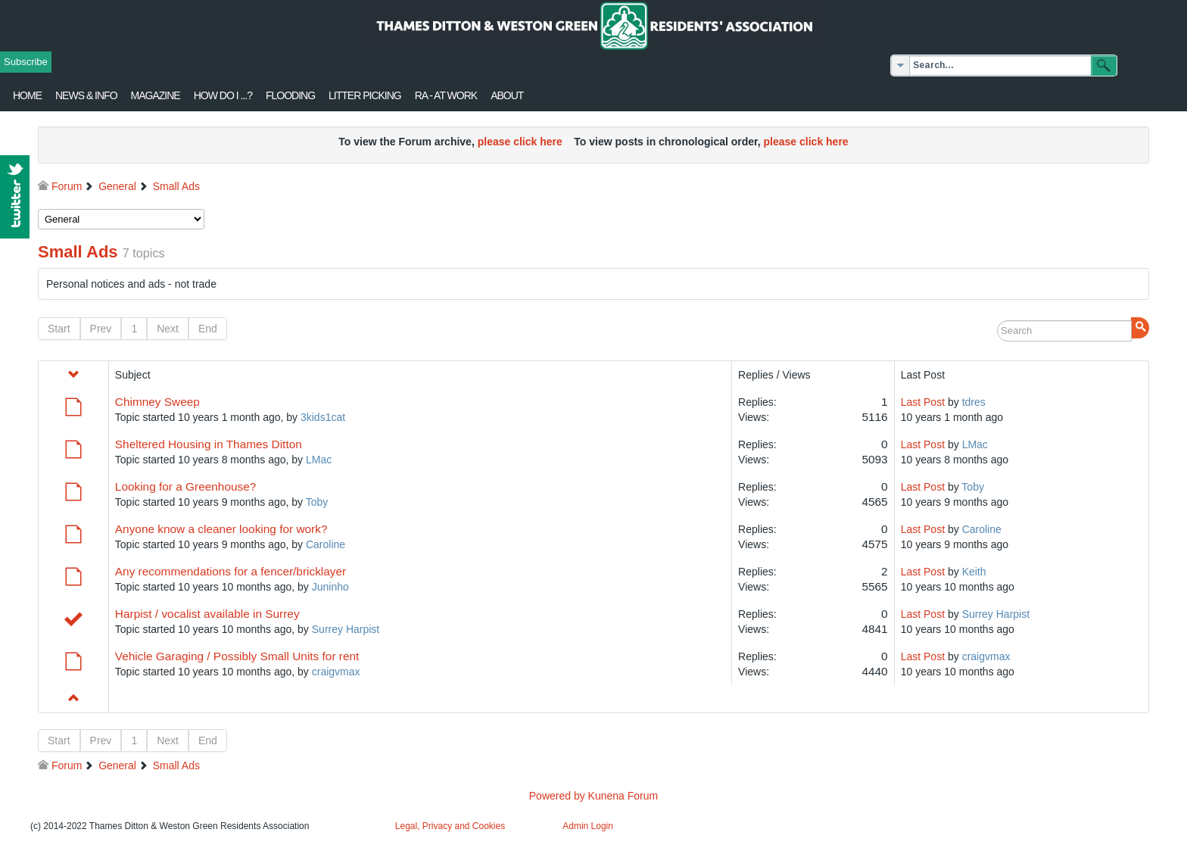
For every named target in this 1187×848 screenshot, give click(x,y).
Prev (101, 329)
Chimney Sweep (157, 401)
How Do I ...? (223, 95)
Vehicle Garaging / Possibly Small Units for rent (237, 656)
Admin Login (587, 826)
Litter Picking (365, 95)
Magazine (155, 95)
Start (59, 329)
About (507, 95)
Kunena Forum (623, 796)
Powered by (557, 796)
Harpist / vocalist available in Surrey (207, 613)
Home (27, 95)
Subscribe (26, 61)
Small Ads (176, 186)
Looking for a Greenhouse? (186, 486)
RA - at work (446, 95)
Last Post (923, 402)
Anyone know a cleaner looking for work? (221, 528)
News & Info (86, 95)
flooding (290, 95)
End (207, 329)
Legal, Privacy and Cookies (450, 826)
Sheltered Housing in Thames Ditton (208, 444)
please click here (520, 142)
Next (168, 329)
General (117, 186)
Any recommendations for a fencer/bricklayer (230, 571)
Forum (66, 186)
